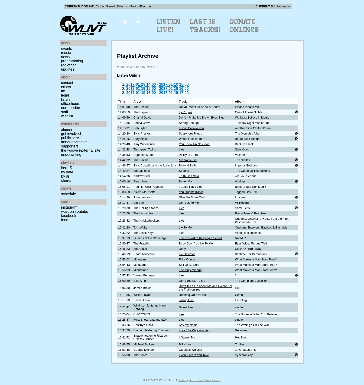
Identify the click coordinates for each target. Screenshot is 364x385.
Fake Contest (188, 259)
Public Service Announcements (74, 140)
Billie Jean (185, 344)
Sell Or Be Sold (189, 264)
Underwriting (71, 155)
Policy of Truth (188, 155)
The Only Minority (190, 270)
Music (66, 53)
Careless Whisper (190, 349)
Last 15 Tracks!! (205, 25)
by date (67, 172)
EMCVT (66, 87)
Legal (65, 95)
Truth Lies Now (189, 176)
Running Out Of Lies (192, 295)
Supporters (70, 146)
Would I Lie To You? (192, 139)
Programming (72, 61)
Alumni (66, 129)
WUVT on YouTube (74, 211)
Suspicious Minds (190, 133)
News (65, 57)
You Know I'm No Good (194, 144)
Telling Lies (186, 300)
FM (63, 91)
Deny (182, 248)
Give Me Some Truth (192, 197)
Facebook (68, 216)
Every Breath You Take (194, 355)
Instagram (69, 207)
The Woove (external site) (81, 150)
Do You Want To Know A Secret (199, 107)
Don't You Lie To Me (192, 280)
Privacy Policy (213, 380)
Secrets (184, 170)
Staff (64, 112)
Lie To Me (185, 227)
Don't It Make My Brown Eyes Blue (202, 117)
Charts (66, 180)
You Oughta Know (191, 192)
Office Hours (70, 104)
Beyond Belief (188, 165)
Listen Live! (169, 25)
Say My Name (188, 325)
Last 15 (66, 168)
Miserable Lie (188, 160)
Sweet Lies (186, 307)
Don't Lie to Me (189, 202)
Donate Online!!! (244, 25)
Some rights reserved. (191, 380)
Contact (67, 83)
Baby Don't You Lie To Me (196, 243)
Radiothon (69, 65)
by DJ (65, 176)
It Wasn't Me (187, 337)
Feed (64, 220)
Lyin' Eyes (185, 112)
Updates (67, 69)
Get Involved (71, 134)
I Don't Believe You (191, 128)
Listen (65, 99)
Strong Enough (189, 123)
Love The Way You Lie (193, 330)
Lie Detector (187, 254)
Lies (181, 149)
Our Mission (70, 108)
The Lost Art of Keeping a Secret (200, 238)
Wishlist (67, 116)
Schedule (68, 194)
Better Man (186, 181)
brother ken (124, 67)
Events (66, 48)
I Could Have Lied (191, 186)
